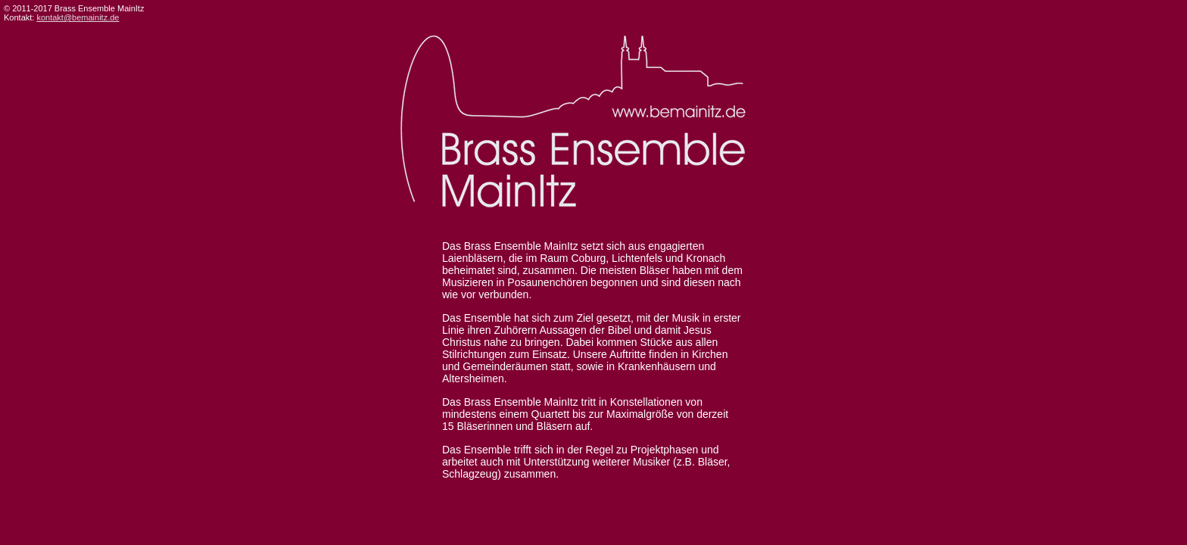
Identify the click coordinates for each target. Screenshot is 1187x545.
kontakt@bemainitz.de (77, 17)
